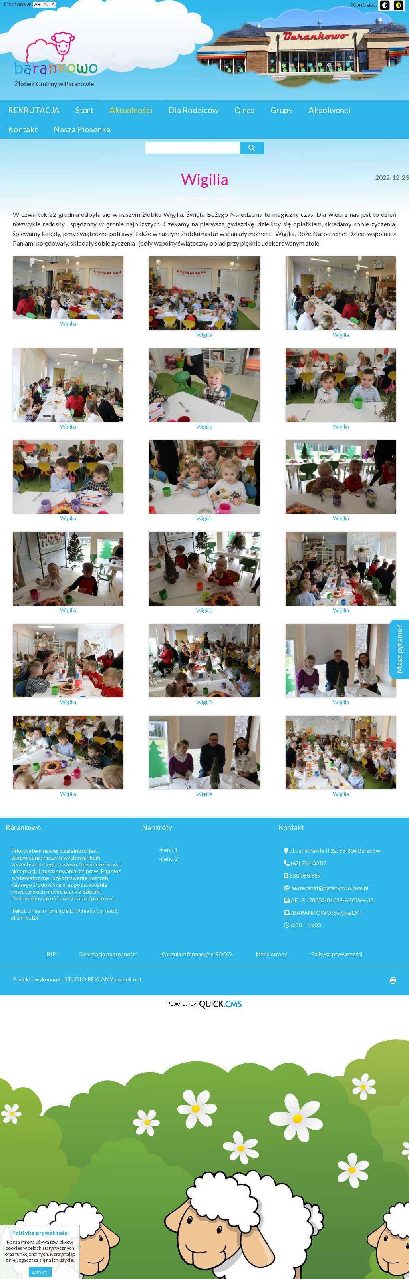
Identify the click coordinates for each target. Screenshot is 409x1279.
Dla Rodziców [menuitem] (193, 110)
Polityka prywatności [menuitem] (336, 954)
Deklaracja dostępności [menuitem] (108, 954)
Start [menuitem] (84, 110)
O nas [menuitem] (244, 110)
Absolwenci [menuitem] (329, 110)
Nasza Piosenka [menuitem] (82, 129)
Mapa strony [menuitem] (271, 954)
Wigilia (225, 198)
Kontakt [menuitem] (23, 129)
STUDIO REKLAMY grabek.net (103, 979)
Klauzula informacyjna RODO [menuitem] (196, 954)
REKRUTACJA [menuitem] (34, 110)
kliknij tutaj (24, 917)
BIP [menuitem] (51, 954)
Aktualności (190, 198)
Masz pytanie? (399, 649)
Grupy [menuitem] (281, 110)
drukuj (390, 981)
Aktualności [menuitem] (131, 110)
